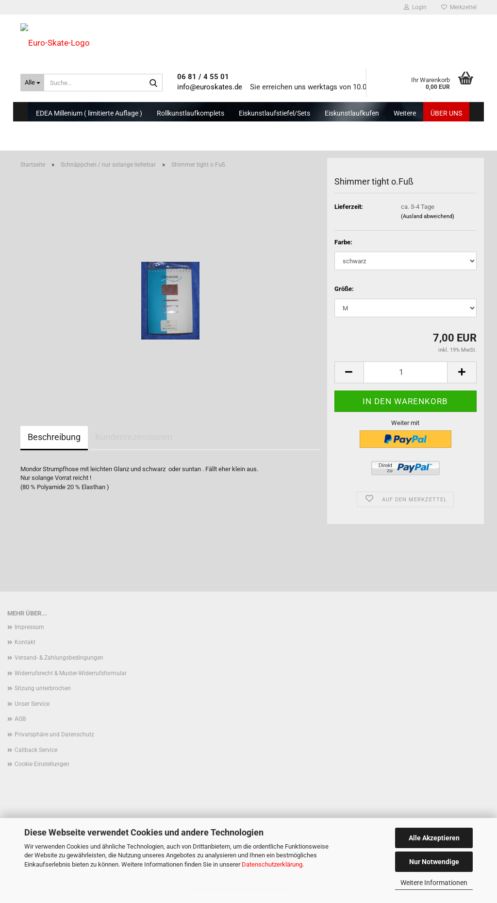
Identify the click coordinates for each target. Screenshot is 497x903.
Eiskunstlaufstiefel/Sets (274, 113)
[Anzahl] (405, 372)
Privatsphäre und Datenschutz (54, 734)
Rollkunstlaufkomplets (190, 113)
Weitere (405, 113)
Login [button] (415, 7)
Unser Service (32, 703)
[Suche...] (32, 82)
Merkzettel (459, 7)
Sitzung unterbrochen (43, 688)
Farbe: (343, 242)
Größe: (344, 288)
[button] (349, 372)
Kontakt (25, 642)
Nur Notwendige (434, 862)
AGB (20, 719)
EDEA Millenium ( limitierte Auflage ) (89, 113)
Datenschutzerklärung (272, 864)
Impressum (29, 627)
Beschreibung (54, 437)
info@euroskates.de (209, 87)
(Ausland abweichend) (427, 216)
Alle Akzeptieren (434, 838)
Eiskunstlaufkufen (352, 113)
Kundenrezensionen (133, 437)
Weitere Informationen (433, 882)
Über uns (446, 113)
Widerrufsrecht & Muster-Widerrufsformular (71, 673)
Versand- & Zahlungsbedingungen (59, 657)
